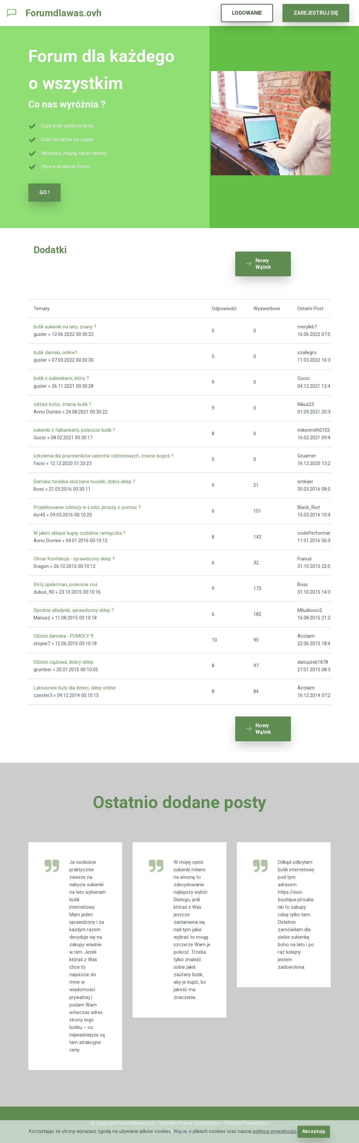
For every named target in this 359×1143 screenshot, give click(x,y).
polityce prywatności (275, 1132)
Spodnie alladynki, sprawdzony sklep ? (74, 608)
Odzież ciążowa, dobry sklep (63, 659)
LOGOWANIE (247, 13)
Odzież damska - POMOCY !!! (63, 634)
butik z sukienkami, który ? (61, 376)
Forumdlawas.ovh (63, 13)
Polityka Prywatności (246, 1118)
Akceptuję (313, 1132)
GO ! (44, 192)
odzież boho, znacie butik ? (62, 402)
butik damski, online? (55, 350)
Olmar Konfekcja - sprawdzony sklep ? (74, 556)
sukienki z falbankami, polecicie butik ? (74, 427)
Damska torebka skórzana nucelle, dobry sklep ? (84, 479)
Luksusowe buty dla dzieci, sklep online (75, 685)
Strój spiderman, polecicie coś (65, 582)
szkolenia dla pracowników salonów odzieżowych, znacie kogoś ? (103, 453)
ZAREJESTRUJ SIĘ (316, 13)
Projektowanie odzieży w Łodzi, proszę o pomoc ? (87, 505)
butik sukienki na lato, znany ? (65, 324)
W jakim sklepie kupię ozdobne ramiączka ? (79, 531)
